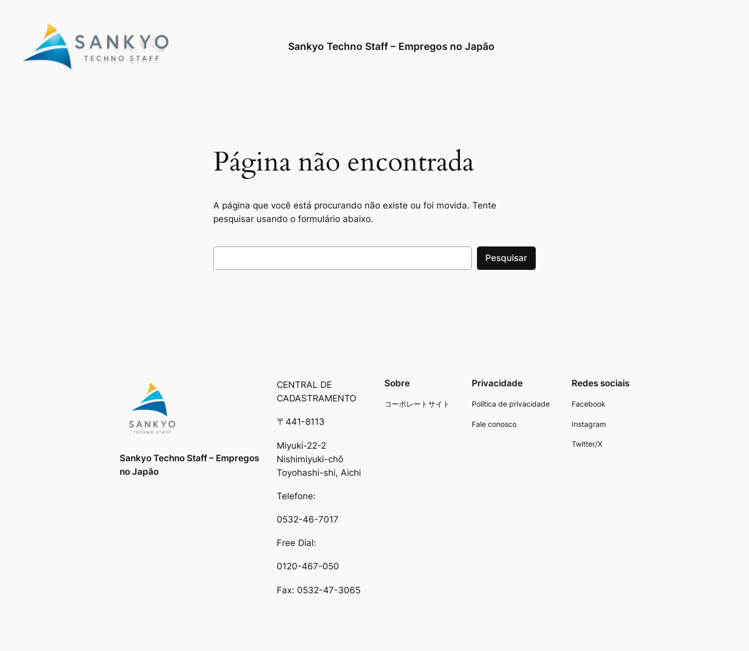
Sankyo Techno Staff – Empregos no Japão (391, 46)
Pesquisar (506, 258)
